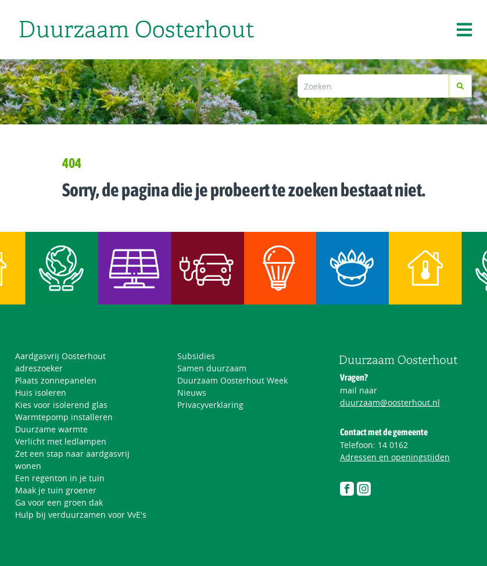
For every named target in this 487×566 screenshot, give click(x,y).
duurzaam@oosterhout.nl (390, 402)
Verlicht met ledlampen (60, 441)
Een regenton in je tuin (60, 477)
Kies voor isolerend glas (61, 404)
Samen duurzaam (211, 368)
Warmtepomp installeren (64, 416)
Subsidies (196, 355)
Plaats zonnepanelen (55, 380)
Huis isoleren (40, 392)
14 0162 (393, 444)
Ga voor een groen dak (59, 502)
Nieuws (191, 392)
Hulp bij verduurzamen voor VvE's (80, 514)
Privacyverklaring (210, 404)
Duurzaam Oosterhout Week (232, 380)
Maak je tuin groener (55, 490)
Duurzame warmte (51, 429)
